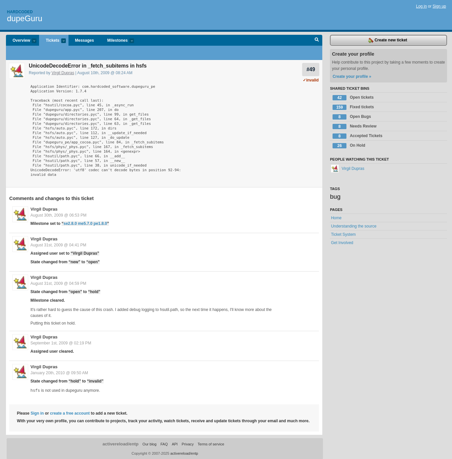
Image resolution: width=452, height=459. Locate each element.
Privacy (188, 444)
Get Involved (342, 242)
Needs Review (355, 126)
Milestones (117, 41)
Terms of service (211, 444)
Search (316, 40)
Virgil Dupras (63, 73)
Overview (21, 41)
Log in (421, 6)
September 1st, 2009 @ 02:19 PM (60, 343)
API (175, 444)
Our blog (150, 444)
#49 (310, 69)
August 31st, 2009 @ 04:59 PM (58, 283)
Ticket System (343, 234)
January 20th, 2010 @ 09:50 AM (59, 373)
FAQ (164, 444)
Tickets (52, 41)
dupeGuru (24, 18)
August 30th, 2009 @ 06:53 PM (58, 215)
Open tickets (353, 97)
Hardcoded (20, 12)
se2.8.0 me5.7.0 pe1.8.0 (85, 223)
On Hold (349, 145)
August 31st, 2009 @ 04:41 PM (58, 245)
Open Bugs (352, 117)
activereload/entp (121, 443)
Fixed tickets (353, 107)
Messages (84, 40)
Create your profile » (352, 76)
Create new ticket (387, 40)
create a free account (70, 413)
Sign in (37, 413)
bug (335, 196)
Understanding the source (353, 226)
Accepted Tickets (358, 136)
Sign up (439, 6)
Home (336, 218)
